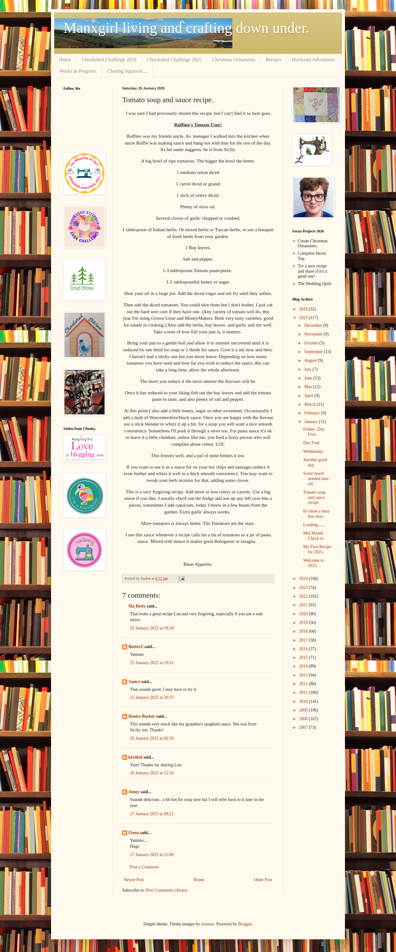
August (311, 360)
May (308, 386)
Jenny (134, 792)
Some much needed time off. (316, 478)
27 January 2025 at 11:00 (152, 854)
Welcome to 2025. (313, 563)
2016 (304, 649)
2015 (304, 657)
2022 (304, 596)
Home (65, 59)
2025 (304, 317)
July (308, 369)
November (314, 334)
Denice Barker (141, 716)
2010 (304, 701)
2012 (304, 684)
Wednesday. (313, 451)
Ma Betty (137, 606)
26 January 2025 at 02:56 (152, 738)
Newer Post (134, 879)
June (308, 378)
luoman (207, 924)
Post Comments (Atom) (166, 890)
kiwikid (135, 757)
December (313, 325)
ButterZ (135, 646)
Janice (134, 681)
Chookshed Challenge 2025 (174, 59)
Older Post (263, 879)
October (311, 343)
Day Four (311, 442)
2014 (304, 666)
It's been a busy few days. (316, 514)
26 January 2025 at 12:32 (152, 773)
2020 (304, 614)
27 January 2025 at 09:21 (152, 813)
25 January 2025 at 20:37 (152, 697)
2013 (304, 675)
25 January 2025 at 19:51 (152, 662)
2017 (304, 640)
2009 (304, 710)
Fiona (133, 832)
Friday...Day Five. (314, 432)
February (312, 413)
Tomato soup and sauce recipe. (314, 497)
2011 (304, 692)
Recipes (274, 59)
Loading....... (314, 524)
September (314, 351)
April (309, 395)
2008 (304, 718)
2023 (304, 587)
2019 (304, 622)
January (311, 421)
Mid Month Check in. (314, 536)
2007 (304, 727)
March (310, 404)
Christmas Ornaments (233, 59)
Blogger (245, 924)
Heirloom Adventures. (314, 59)
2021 (304, 605)
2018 (304, 631)
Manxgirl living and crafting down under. (186, 27)
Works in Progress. (78, 71)
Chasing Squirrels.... (127, 71)
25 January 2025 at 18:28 (152, 628)
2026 (304, 309)
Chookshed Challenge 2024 (109, 59)
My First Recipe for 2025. (317, 549)
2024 (304, 578)
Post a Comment (144, 867)
